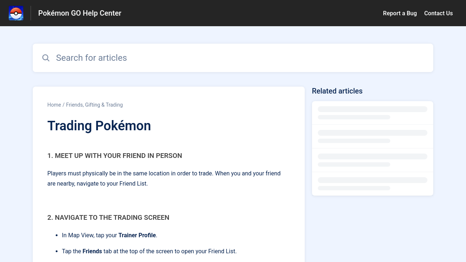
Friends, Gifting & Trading (94, 105)
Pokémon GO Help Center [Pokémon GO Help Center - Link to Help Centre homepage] (79, 13)
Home (54, 105)
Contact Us (438, 13)
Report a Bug (400, 13)
